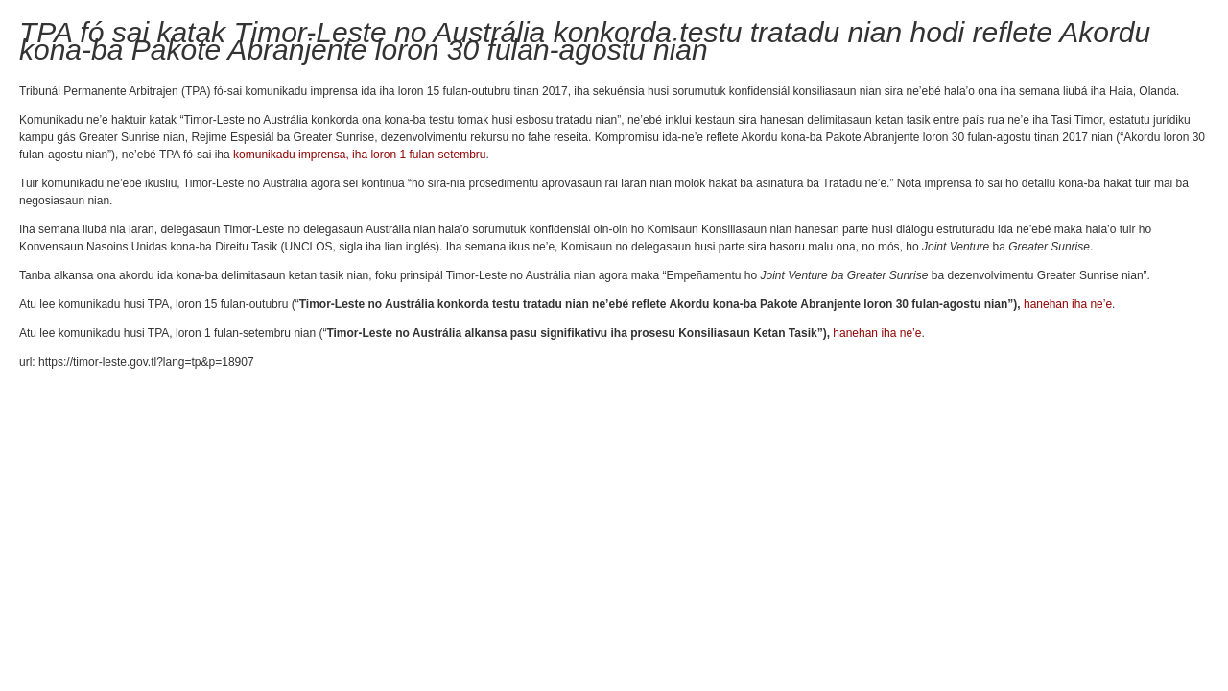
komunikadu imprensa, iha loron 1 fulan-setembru (359, 154)
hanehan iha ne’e (1068, 304)
